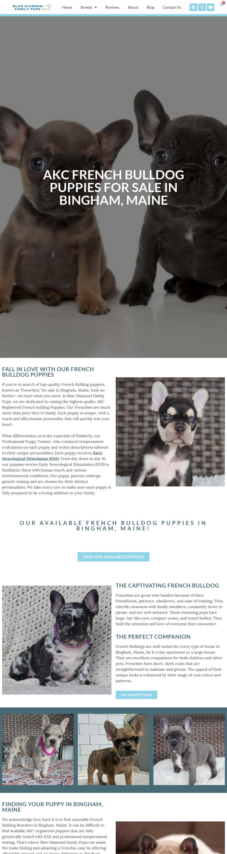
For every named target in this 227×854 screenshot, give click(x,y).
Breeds (89, 7)
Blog (150, 7)
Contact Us (172, 7)
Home (67, 7)
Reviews (112, 7)
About (133, 7)
